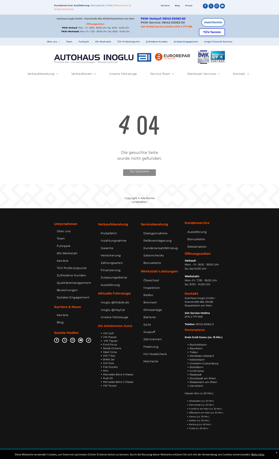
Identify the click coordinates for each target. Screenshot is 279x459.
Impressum (165, 451)
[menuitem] (165, 5)
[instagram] (216, 6)
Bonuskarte (98, 5)
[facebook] (205, 6)
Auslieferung (81, 5)
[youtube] (222, 6)
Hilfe (109, 5)
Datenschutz (188, 451)
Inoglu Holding (123, 451)
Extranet (220, 451)
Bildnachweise (205, 451)
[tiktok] (88, 341)
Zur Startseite (139, 171)
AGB (176, 451)
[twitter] (211, 6)
